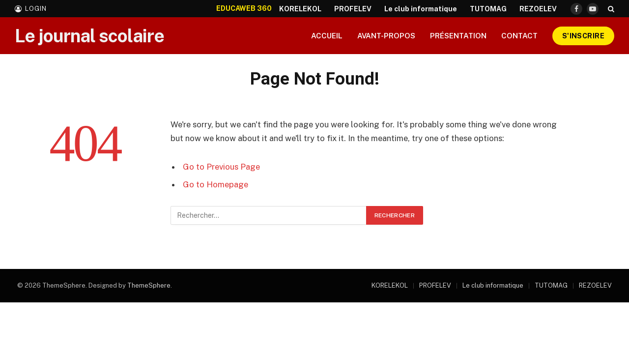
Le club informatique (420, 9)
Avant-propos (386, 35)
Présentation (458, 35)
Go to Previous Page (221, 167)
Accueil (327, 35)
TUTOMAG (488, 9)
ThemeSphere (149, 285)
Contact (519, 35)
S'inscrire (583, 36)
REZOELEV (538, 9)
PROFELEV (353, 9)
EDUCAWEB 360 (244, 8)
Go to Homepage (215, 184)
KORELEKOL (300, 9)
